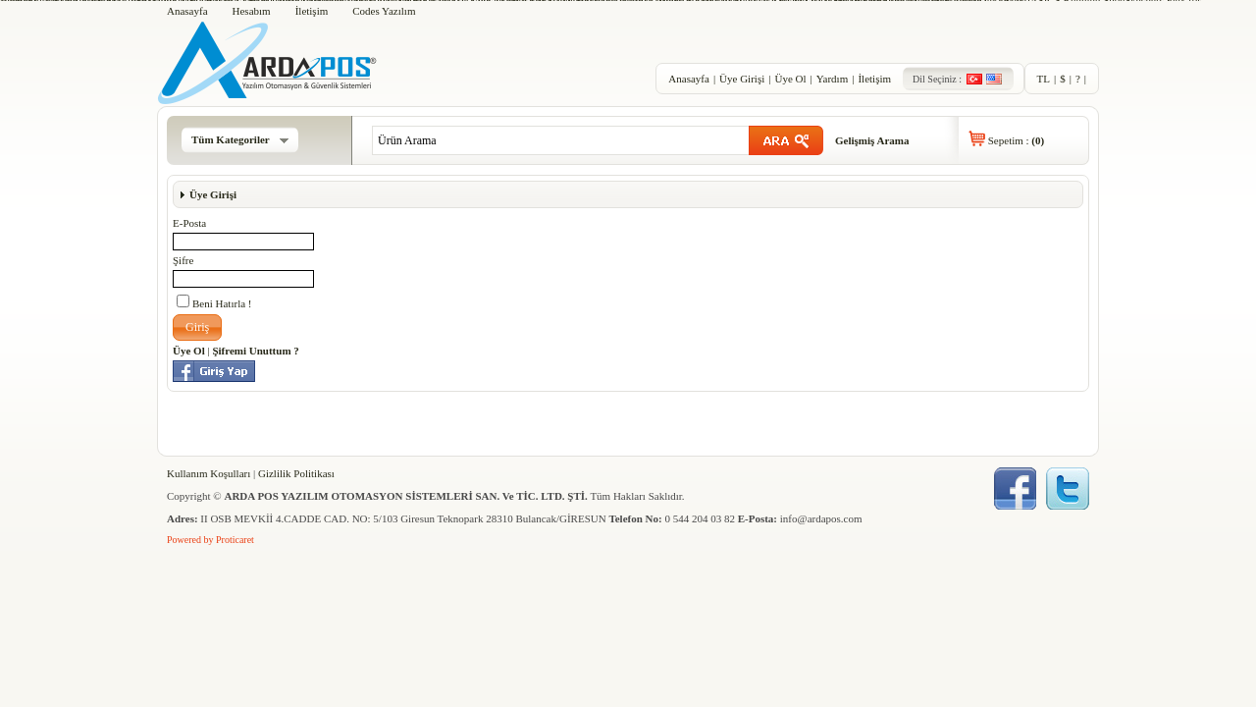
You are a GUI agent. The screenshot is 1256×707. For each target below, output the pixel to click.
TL (1043, 78)
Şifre (183, 260)
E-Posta (189, 223)
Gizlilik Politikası (296, 473)
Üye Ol (790, 78)
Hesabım (252, 11)
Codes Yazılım (383, 11)
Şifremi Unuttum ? (255, 350)
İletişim (312, 11)
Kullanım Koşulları (208, 473)
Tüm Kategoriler (239, 139)
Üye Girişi (741, 78)
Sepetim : (1016, 140)
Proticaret (235, 539)
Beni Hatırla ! (214, 302)
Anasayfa (187, 11)
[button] (197, 327)
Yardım (832, 78)
